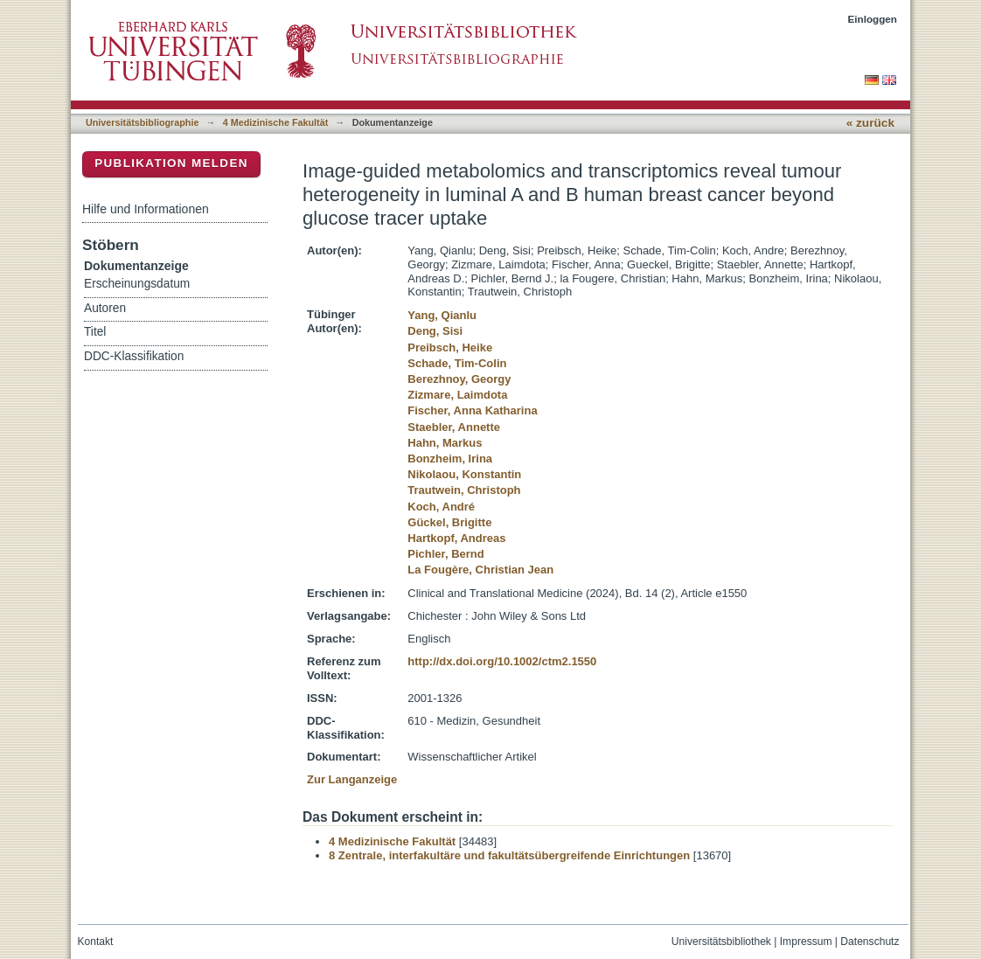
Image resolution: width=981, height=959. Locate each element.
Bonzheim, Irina (449, 458)
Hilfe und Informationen (145, 209)
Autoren (105, 308)
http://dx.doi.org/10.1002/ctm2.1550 (501, 661)
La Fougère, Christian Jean (480, 569)
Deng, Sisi (435, 330)
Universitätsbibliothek (721, 941)
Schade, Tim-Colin (456, 363)
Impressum (806, 941)
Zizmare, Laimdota (457, 394)
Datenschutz (869, 941)
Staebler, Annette (453, 427)
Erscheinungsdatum (137, 283)
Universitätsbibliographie (142, 122)
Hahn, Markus (444, 442)
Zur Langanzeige (352, 779)
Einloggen (873, 18)
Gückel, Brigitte (449, 522)
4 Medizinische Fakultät (275, 122)
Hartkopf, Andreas (456, 538)
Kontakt (96, 941)
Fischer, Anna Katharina (472, 410)
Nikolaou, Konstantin (464, 474)
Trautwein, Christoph (463, 490)
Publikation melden (171, 163)
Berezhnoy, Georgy (459, 379)
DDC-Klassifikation (134, 356)
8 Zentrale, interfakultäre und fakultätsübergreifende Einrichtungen (509, 855)
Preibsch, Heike (449, 347)
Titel (95, 331)
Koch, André (441, 506)
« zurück (870, 122)
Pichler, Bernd (445, 553)
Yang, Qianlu (442, 315)
